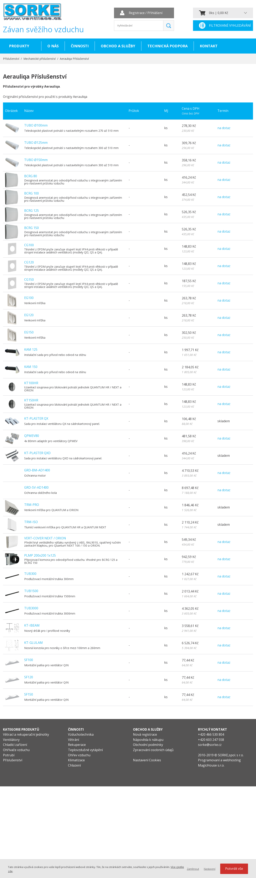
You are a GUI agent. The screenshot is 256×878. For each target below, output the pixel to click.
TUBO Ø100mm (36, 125)
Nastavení (209, 869)
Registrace (137, 13)
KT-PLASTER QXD (37, 453)
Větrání (73, 739)
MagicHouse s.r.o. (211, 765)
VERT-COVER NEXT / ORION (45, 538)
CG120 (29, 262)
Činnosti (80, 46)
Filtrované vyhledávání (230, 25)
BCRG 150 (31, 228)
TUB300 (30, 573)
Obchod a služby (118, 46)
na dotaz (223, 128)
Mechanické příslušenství (39, 59)
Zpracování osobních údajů (153, 750)
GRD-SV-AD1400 (36, 487)
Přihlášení (154, 13)
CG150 (29, 279)
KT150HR (31, 400)
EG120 (29, 315)
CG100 (29, 245)
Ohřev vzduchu (79, 755)
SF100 (28, 660)
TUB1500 (31, 591)
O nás (53, 46)
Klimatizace (76, 760)
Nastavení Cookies (147, 760)
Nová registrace (145, 734)
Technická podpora (167, 46)
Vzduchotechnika (81, 734)
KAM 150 (30, 367)
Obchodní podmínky (148, 744)
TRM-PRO (31, 504)
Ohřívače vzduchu (16, 750)
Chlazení (74, 765)
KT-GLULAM (33, 642)
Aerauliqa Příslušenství (74, 59)
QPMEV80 (31, 435)
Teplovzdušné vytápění (85, 750)
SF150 (28, 694)
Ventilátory (11, 739)
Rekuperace (77, 744)
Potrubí (8, 755)
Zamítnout (193, 869)
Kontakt (209, 46)
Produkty (19, 46)
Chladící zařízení (15, 744)
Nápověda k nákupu (148, 739)
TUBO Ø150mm (36, 160)
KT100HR (31, 383)
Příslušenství (11, 59)
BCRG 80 (30, 176)
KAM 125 (30, 349)
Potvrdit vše (234, 868)
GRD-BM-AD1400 (37, 470)
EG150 (29, 332)
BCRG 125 (31, 210)
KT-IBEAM (32, 625)
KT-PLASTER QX (36, 418)
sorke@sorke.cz (210, 744)
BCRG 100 (31, 193)
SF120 (28, 677)
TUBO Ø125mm (36, 142)
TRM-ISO (31, 522)
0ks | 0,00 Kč (218, 13)
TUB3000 (31, 608)
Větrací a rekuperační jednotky (26, 734)
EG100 (29, 298)
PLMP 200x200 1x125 (40, 555)
